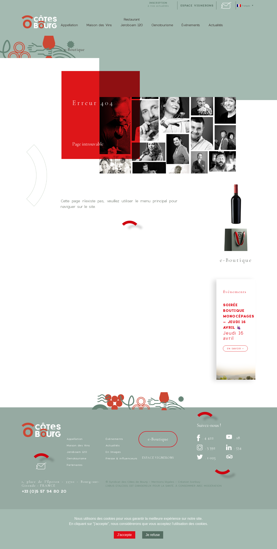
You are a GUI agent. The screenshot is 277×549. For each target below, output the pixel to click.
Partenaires (74, 464)
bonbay (195, 481)
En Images (113, 451)
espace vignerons (197, 5)
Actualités (215, 25)
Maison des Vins (99, 25)
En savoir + (235, 348)
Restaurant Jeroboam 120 (131, 22)
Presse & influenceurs (121, 458)
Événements (191, 25)
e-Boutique (74, 49)
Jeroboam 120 (77, 451)
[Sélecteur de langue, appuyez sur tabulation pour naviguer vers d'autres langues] (245, 5)
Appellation (69, 25)
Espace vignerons (158, 458)
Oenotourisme (162, 25)
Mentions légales (162, 481)
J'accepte (124, 535)
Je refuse (153, 535)
